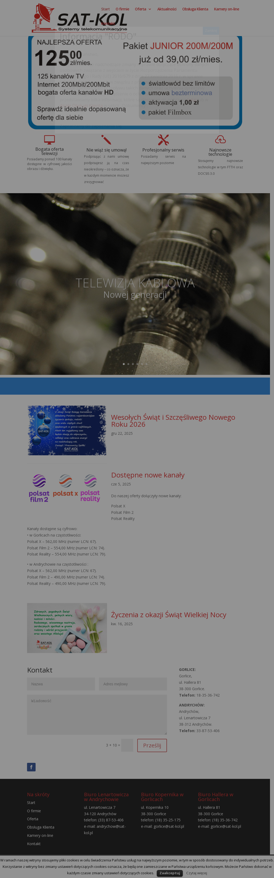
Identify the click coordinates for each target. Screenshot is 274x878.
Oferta (140, 13)
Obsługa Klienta (195, 13)
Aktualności (166, 13)
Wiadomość (98, 717)
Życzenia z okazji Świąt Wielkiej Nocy (170, 616)
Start (105, 13)
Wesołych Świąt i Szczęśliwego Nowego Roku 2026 (175, 421)
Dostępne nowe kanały (149, 476)
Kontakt (108, 27)
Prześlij (155, 747)
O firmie (122, 13)
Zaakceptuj (169, 873)
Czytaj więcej (196, 873)
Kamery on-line (226, 13)
